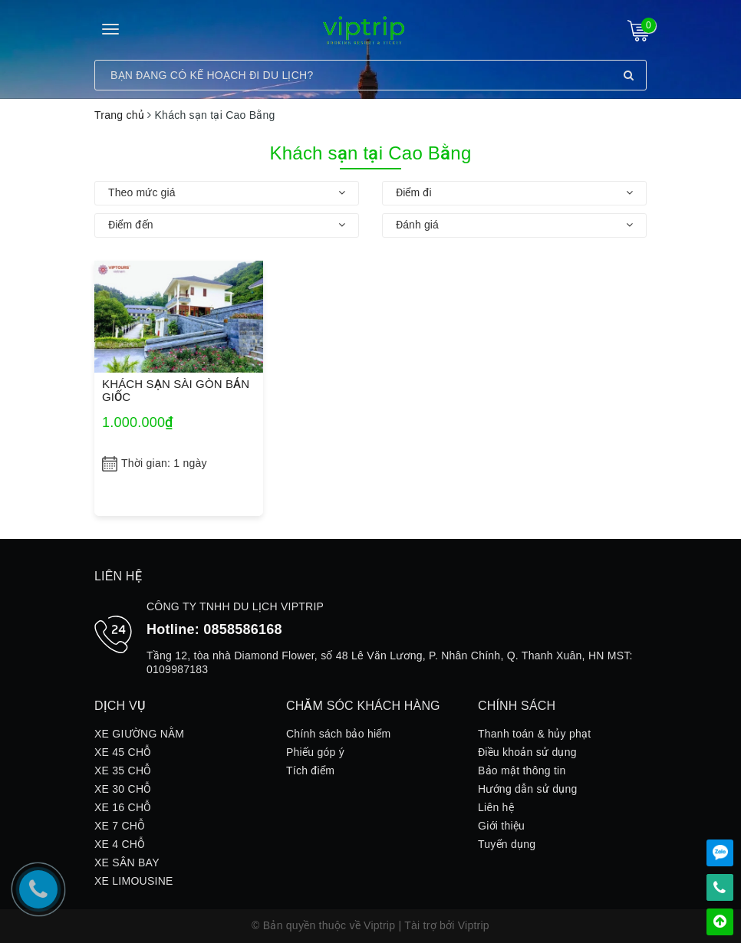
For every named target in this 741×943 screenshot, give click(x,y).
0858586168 (242, 629)
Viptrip (473, 925)
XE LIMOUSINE (133, 881)
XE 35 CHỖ (123, 770)
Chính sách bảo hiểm (338, 734)
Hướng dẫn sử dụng (528, 789)
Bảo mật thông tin (521, 770)
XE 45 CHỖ (123, 752)
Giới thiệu (501, 826)
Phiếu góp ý (315, 752)
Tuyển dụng (506, 844)
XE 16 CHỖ (123, 807)
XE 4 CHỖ (119, 844)
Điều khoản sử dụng (527, 752)
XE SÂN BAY (127, 862)
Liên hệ (496, 807)
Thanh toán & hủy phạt (534, 734)
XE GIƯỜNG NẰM (139, 734)
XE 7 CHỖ (119, 826)
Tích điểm (310, 770)
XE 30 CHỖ (123, 789)
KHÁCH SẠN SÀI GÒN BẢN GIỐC (175, 390)
